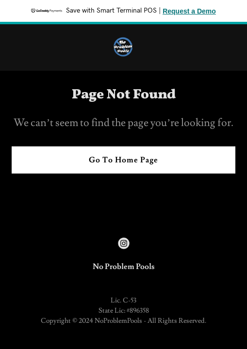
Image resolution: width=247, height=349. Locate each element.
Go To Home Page (123, 160)
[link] (123, 47)
